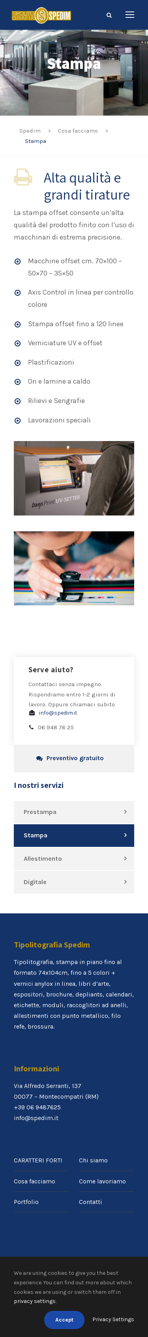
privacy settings (35, 1301)
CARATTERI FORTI (38, 1160)
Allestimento (43, 858)
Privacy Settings (113, 1319)
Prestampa (40, 812)
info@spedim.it (58, 712)
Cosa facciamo (34, 1181)
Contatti (90, 1202)
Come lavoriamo (102, 1181)
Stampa (35, 835)
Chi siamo (93, 1160)
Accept (64, 1319)
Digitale (35, 882)
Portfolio (26, 1202)
